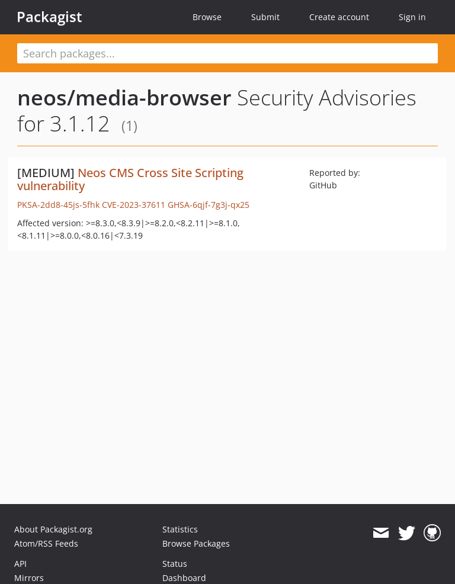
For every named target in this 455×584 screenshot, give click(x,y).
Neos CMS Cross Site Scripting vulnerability (130, 179)
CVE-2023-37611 (133, 204)
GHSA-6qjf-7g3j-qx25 (208, 204)
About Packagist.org (53, 529)
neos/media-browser (124, 97)
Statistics (180, 529)
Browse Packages (196, 543)
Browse (207, 17)
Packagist (49, 16)
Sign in (412, 17)
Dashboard (184, 577)
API (20, 563)
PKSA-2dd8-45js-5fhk (58, 204)
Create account (339, 17)
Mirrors (29, 577)
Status (174, 563)
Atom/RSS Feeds (46, 543)
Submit (265, 17)
